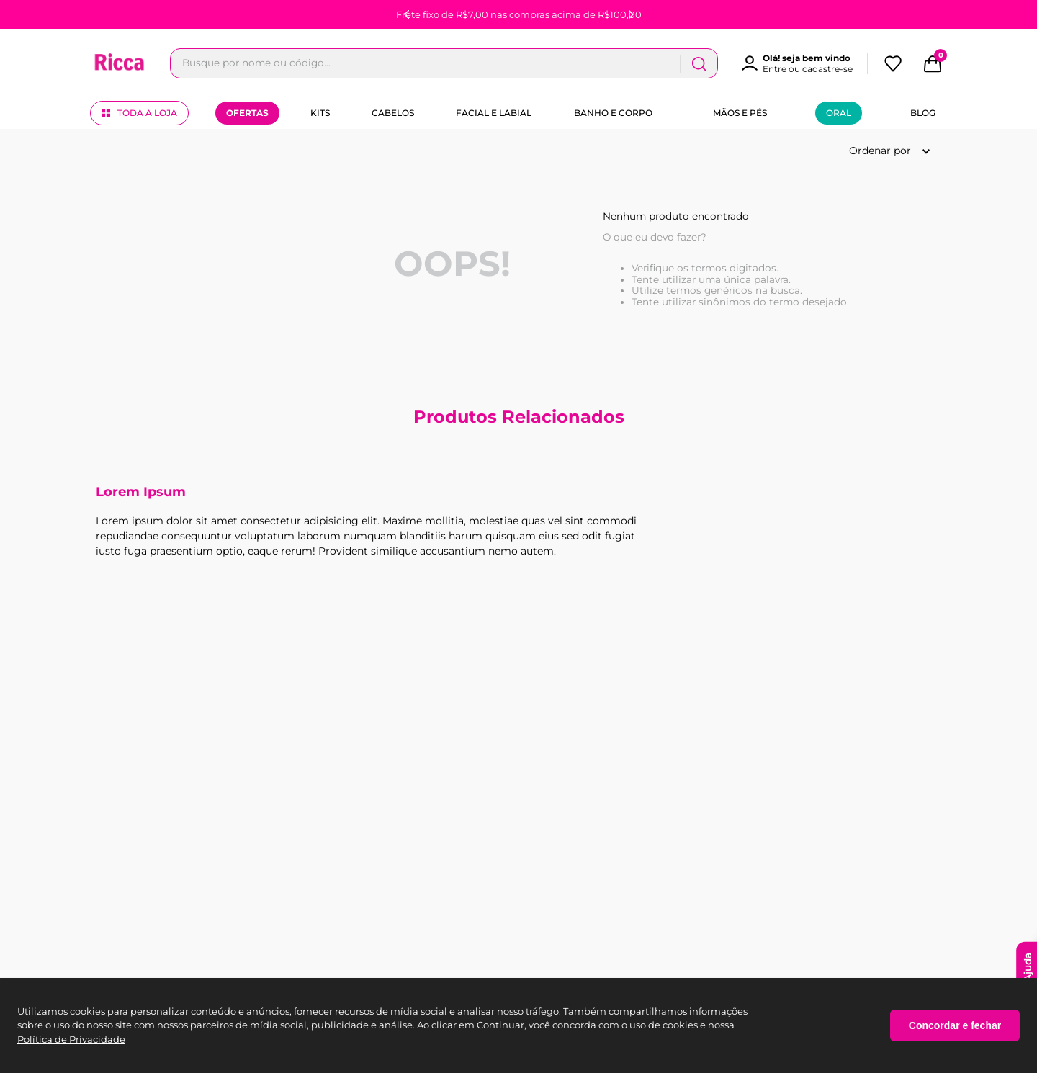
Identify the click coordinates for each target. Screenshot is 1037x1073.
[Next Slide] (631, 14)
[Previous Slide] (407, 14)
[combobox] (507, 63)
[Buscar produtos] (826, 63)
